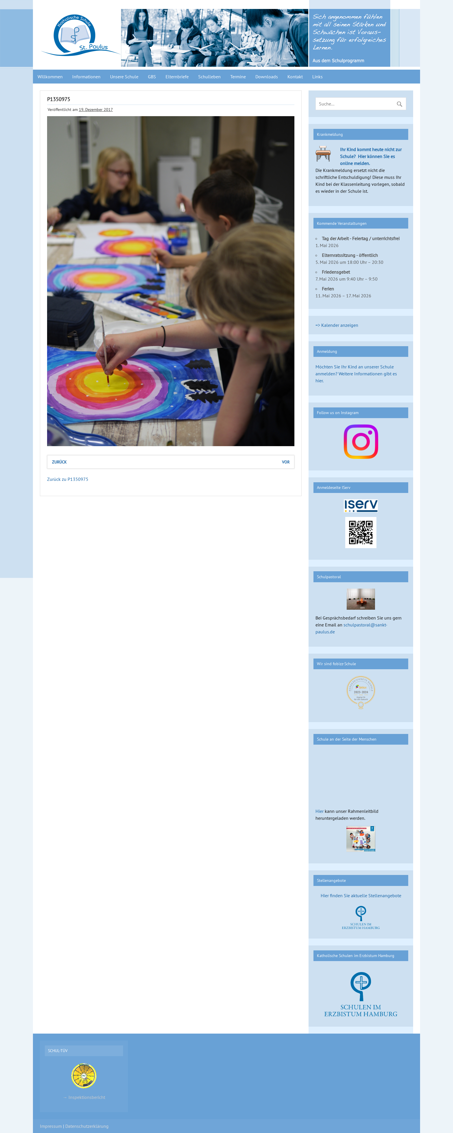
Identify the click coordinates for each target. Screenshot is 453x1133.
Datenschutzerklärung (87, 1126)
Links (317, 76)
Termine (238, 76)
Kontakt (295, 76)
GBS (152, 76)
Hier (319, 811)
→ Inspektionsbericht (84, 1081)
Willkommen (50, 76)
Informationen (86, 76)
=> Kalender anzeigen (336, 325)
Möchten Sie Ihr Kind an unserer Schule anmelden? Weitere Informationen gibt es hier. (356, 373)
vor (285, 462)
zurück (59, 462)
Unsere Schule (124, 76)
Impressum (51, 1126)
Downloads (266, 76)
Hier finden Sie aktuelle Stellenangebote (361, 895)
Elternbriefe (177, 76)
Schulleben (209, 76)
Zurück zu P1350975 (67, 479)
